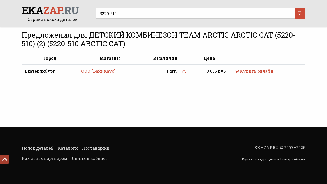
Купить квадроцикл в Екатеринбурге (273, 159)
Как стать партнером (44, 158)
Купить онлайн (254, 71)
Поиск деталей (38, 148)
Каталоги (68, 148)
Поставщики (95, 148)
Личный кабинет (90, 158)
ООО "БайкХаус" (98, 71)
